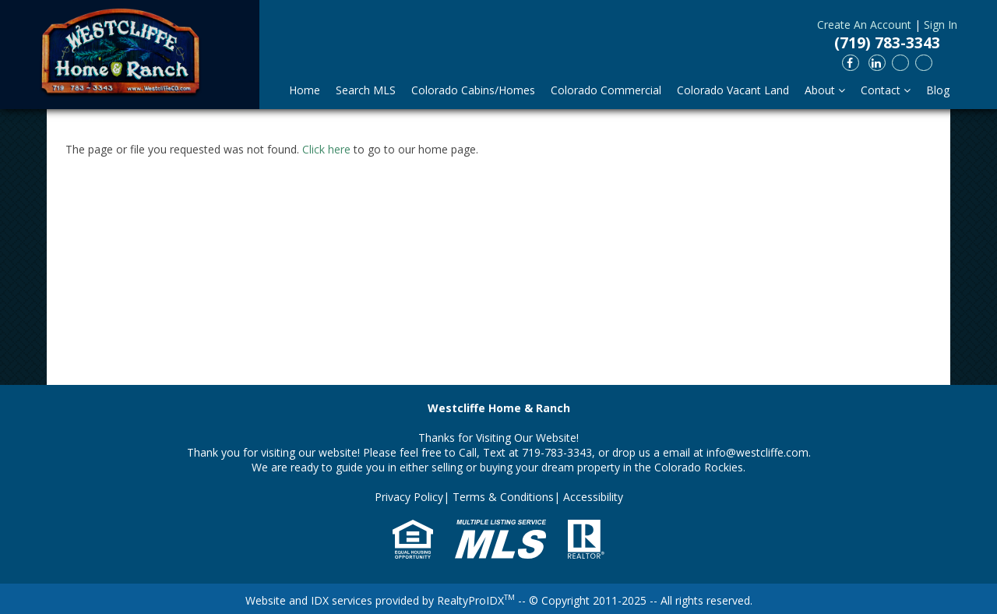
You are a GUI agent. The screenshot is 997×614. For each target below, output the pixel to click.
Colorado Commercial (606, 90)
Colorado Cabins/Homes (473, 90)
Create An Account (864, 24)
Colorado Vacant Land (733, 90)
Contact (886, 90)
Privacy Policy (409, 496)
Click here (326, 149)
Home (304, 90)
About (825, 90)
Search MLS (366, 90)
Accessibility (593, 496)
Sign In (940, 24)
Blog (937, 90)
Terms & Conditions (503, 496)
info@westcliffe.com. (758, 452)
